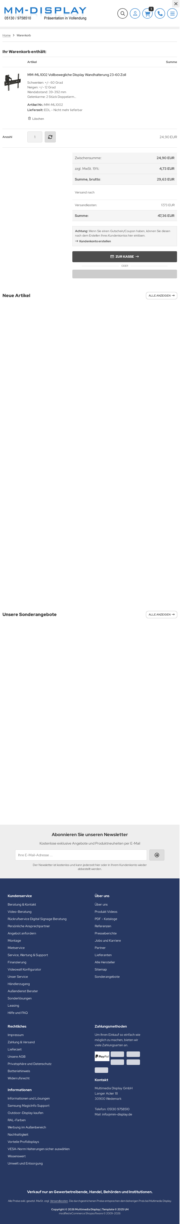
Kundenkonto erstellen (95, 241)
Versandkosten (59, 1201)
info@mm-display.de (117, 1114)
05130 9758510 (118, 1109)
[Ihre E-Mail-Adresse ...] (81, 855)
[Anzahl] (34, 136)
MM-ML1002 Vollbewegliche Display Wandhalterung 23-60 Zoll (76, 74)
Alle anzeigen (162, 295)
